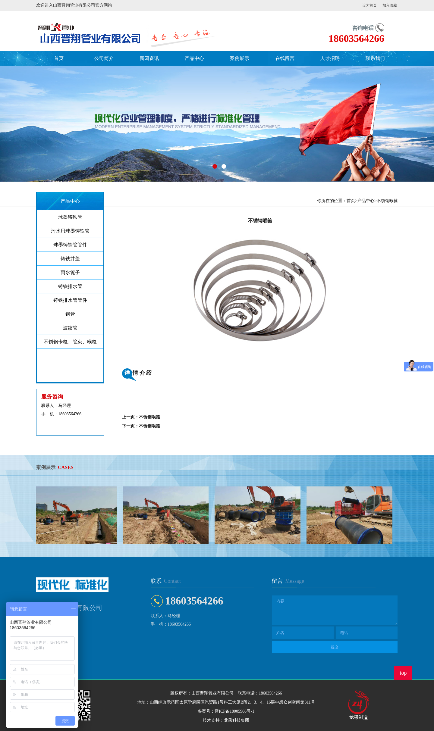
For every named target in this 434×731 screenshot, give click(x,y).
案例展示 (239, 58)
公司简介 (104, 58)
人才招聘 (330, 58)
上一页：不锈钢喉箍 (141, 417)
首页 (59, 58)
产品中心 (194, 58)
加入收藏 (389, 5)
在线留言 (284, 58)
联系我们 (375, 58)
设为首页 (369, 5)
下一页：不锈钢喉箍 (141, 426)
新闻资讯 (149, 58)
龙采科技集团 (236, 720)
